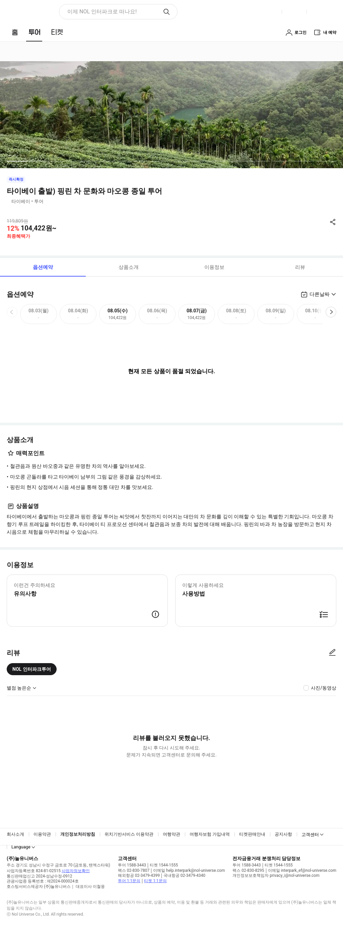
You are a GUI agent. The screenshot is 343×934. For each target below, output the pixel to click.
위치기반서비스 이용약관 (129, 834)
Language (20, 846)
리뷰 (300, 267)
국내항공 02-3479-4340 (184, 875)
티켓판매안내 (252, 834)
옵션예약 (43, 267)
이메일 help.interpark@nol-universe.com (189, 870)
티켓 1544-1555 (164, 865)
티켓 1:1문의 (155, 880)
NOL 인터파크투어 (31, 669)
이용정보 (214, 267)
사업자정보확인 (76, 870)
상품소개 (129, 267)
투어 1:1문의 (129, 880)
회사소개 (15, 834)
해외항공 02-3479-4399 (139, 875)
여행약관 (171, 834)
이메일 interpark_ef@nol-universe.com (302, 870)
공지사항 (283, 834)
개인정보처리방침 (77, 834)
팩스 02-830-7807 (133, 870)
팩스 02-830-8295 (248, 870)
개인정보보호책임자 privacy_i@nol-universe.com (275, 875)
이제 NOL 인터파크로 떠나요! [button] (102, 11)
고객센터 (310, 834)
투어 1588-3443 (132, 865)
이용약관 (42, 834)
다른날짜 (320, 294)
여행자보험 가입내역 (210, 834)
